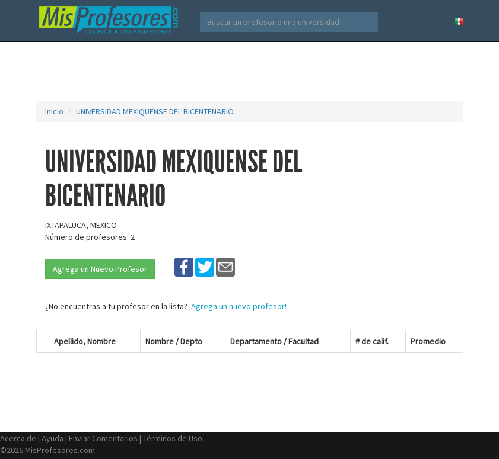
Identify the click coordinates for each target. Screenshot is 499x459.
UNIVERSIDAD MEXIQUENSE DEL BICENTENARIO (155, 111)
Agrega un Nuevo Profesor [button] (100, 269)
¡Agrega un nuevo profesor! (238, 306)
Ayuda (52, 438)
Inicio (54, 111)
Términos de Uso (172, 438)
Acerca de (18, 438)
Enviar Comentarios (103, 438)
